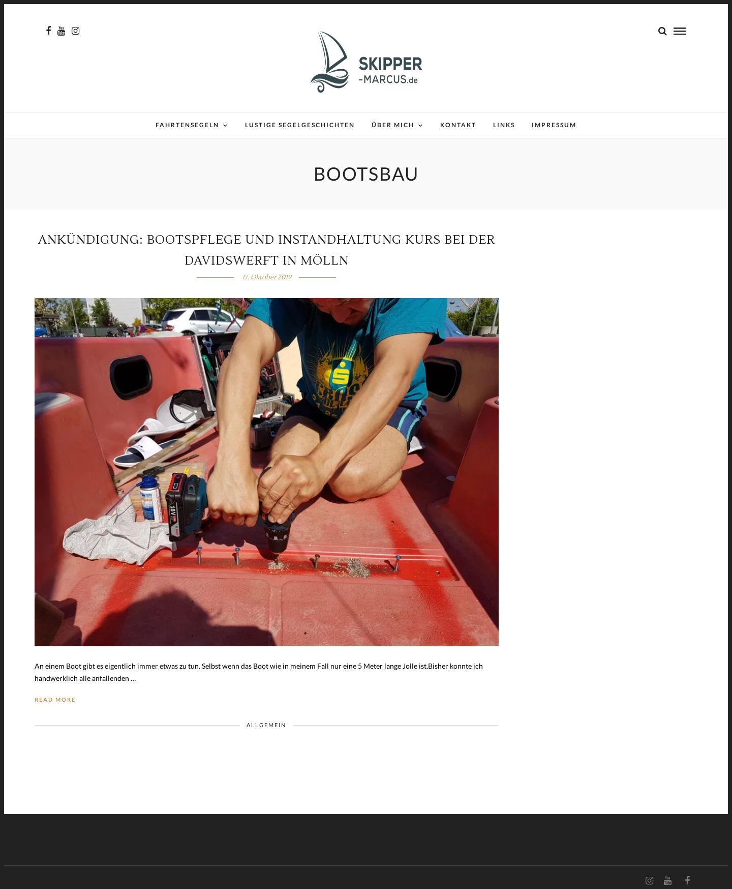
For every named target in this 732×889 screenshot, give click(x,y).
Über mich (393, 125)
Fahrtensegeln (187, 125)
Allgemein (266, 725)
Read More (55, 699)
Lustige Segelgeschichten (300, 125)
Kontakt (458, 125)
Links (504, 125)
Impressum (554, 125)
